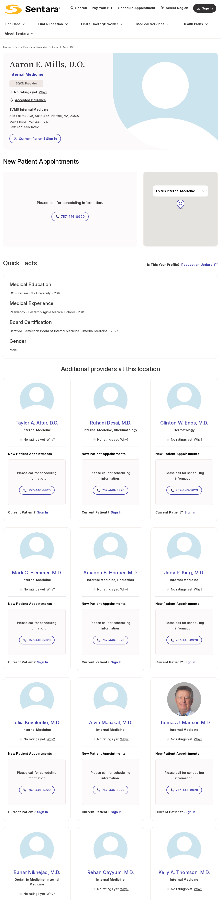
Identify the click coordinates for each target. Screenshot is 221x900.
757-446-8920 (39, 122)
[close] (203, 191)
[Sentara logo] (32, 9)
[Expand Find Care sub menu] (24, 24)
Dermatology (184, 430)
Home (7, 47)
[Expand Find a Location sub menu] (67, 24)
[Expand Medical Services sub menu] (168, 24)
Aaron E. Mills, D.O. (63, 47)
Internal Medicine (26, 74)
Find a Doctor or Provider (31, 47)
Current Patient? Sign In (35, 139)
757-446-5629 (184, 490)
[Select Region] (174, 8)
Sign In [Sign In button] (205, 8)
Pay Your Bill (102, 8)
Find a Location (50, 24)
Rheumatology (126, 430)
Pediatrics (125, 580)
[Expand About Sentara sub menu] (32, 33)
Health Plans (192, 24)
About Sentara (17, 33)
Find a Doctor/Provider (99, 24)
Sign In (42, 512)
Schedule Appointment (136, 8)
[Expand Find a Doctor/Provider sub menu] (122, 24)
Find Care (12, 24)
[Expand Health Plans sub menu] (207, 24)
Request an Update (199, 265)
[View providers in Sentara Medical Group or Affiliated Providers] (42, 92)
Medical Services (150, 24)
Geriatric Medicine (30, 879)
